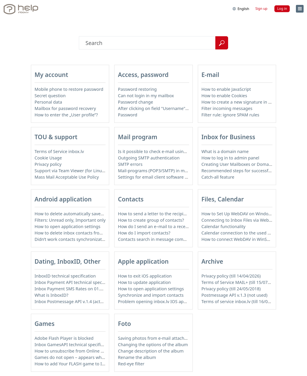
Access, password (143, 75)
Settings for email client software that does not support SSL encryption (188, 177)
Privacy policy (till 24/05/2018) (231, 289)
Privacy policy (48, 164)
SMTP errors (130, 164)
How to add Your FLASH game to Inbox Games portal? (88, 364)
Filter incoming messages (226, 108)
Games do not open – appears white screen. (78, 357)
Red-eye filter (131, 364)
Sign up (261, 8)
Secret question (50, 95)
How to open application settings (67, 226)
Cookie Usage (48, 158)
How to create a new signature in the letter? (245, 102)
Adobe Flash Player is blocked (64, 338)
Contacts (130, 199)
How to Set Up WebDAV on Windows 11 (240, 214)
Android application (63, 199)
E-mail (210, 75)
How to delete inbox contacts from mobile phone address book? (98, 233)
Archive (212, 261)
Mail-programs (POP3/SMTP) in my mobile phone (167, 171)
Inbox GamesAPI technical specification (74, 344)
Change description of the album (151, 351)
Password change (135, 102)
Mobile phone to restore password (69, 89)
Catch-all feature (217, 177)
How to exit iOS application (145, 276)
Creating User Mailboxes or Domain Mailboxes (247, 164)
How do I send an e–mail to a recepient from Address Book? (177, 226)
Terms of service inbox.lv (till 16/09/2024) (242, 301)
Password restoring (137, 89)
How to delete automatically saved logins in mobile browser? (95, 214)
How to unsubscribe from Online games (74, 351)
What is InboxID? (51, 295)
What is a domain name (225, 151)
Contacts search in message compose (155, 239)
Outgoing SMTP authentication (149, 158)
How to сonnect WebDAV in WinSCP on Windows (249, 239)
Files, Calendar (222, 199)
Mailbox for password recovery (65, 108)
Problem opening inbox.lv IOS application (159, 301)
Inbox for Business (228, 137)
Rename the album (137, 357)
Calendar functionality (223, 226)
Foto (124, 324)
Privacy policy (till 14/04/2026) (231, 276)
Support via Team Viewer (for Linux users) (76, 171)
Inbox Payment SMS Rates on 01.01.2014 (75, 289)
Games (45, 324)
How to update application (144, 282)
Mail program (137, 137)
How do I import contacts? (144, 233)
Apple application (143, 261)
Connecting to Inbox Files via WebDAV (239, 220)
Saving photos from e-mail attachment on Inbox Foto (171, 338)
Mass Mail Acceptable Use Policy (67, 177)
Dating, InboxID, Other (67, 261)
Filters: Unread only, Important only (70, 220)
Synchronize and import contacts (151, 295)
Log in (282, 8)
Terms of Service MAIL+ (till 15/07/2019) (240, 282)
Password (127, 115)
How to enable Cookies (224, 95)
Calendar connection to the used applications (246, 233)
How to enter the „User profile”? (66, 115)
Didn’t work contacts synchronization (71, 239)
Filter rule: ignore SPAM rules (230, 115)
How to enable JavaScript (226, 89)
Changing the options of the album (153, 344)
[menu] (300, 9)
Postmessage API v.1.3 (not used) (234, 295)
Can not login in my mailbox (146, 95)
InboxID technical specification (65, 276)
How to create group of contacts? (151, 220)
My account (51, 75)
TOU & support (56, 137)
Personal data (48, 102)
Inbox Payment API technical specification (76, 282)
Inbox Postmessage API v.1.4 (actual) (71, 301)
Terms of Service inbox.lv (59, 151)
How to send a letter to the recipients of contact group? (173, 214)
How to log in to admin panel (230, 158)
